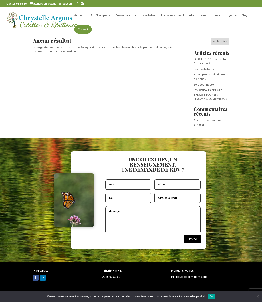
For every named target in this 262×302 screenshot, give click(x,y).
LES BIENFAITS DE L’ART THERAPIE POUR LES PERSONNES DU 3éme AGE (210, 94)
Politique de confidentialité (189, 276)
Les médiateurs (204, 69)
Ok (211, 296)
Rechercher (220, 41)
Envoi (192, 239)
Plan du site (40, 270)
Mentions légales (182, 270)
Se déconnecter (204, 84)
